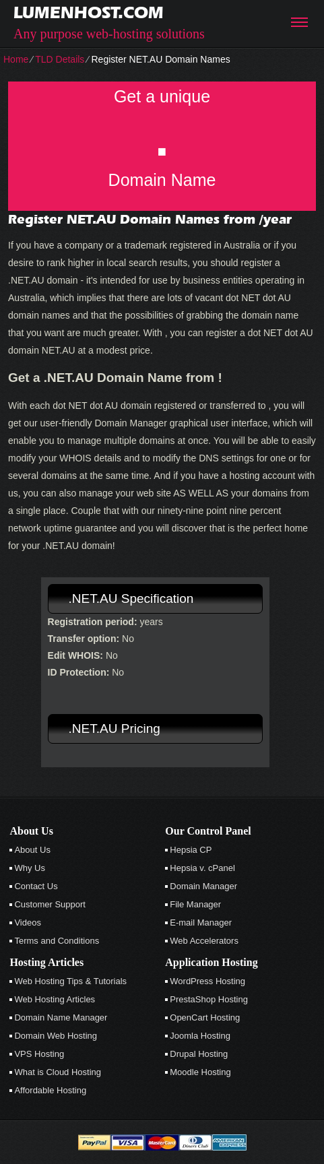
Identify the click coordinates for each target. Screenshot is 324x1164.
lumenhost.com (88, 12)
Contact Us (35, 886)
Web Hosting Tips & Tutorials (70, 981)
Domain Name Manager (60, 1017)
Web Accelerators (204, 941)
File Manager (195, 904)
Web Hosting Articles (54, 999)
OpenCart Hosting (205, 1017)
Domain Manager (203, 886)
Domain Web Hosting (55, 1036)
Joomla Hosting (200, 1036)
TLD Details (59, 59)
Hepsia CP (191, 850)
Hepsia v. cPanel (202, 868)
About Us (32, 850)
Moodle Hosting (200, 1072)
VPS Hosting (39, 1054)
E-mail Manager (201, 922)
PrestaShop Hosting (209, 999)
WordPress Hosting (207, 981)
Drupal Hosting (199, 1054)
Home (15, 59)
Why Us (29, 868)
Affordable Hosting (50, 1090)
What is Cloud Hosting (57, 1072)
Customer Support (50, 904)
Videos (27, 922)
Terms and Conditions (56, 941)
